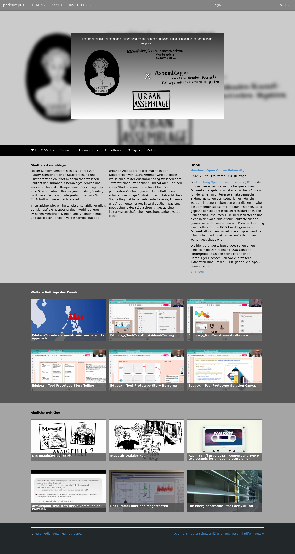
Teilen (66, 150)
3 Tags (134, 150)
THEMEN (37, 5)
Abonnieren (88, 150)
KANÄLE (57, 5)
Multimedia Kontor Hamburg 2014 (59, 533)
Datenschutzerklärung (206, 533)
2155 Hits (47, 150)
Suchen (285, 5)
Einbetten (113, 150)
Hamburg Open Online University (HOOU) (226, 182)
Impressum (233, 533)
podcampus (13, 5)
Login (217, 5)
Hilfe (247, 533)
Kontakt (258, 533)
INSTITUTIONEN (80, 5)
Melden (152, 150)
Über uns (181, 533)
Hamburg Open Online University (217, 170)
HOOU (199, 272)
